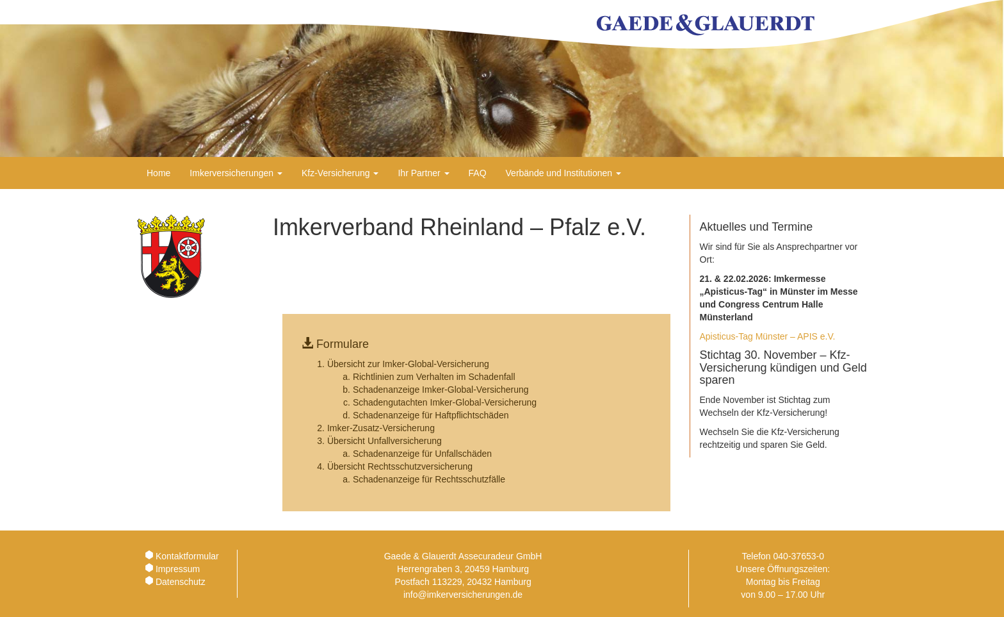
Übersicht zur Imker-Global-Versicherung (408, 364)
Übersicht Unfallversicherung (384, 441)
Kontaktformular (187, 556)
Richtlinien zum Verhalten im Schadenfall (434, 377)
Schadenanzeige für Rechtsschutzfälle (429, 479)
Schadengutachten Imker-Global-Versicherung (445, 402)
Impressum (178, 569)
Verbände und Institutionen (563, 173)
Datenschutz (181, 582)
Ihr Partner (423, 173)
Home (158, 173)
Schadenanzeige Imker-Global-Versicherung (441, 389)
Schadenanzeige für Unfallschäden (422, 453)
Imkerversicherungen (236, 173)
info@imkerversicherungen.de (462, 594)
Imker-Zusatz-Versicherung (381, 428)
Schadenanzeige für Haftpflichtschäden (431, 415)
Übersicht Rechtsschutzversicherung (400, 466)
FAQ (478, 173)
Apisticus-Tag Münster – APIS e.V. (768, 336)
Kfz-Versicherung (340, 173)
